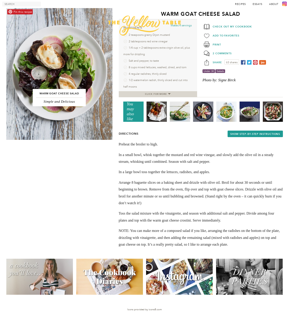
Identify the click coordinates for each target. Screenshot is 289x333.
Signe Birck (227, 80)
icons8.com (155, 309)
